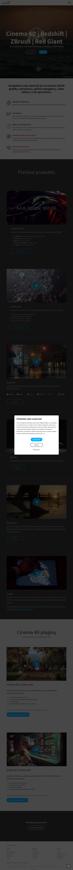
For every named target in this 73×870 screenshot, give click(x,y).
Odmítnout (36, 450)
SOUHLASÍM (36, 439)
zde (44, 433)
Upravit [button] (36, 445)
